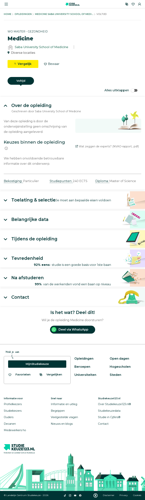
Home (7, 14)
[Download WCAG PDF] (95, 495)
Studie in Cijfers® (109, 417)
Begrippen (58, 410)
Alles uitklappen (120, 90)
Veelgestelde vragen (64, 417)
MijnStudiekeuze (37, 364)
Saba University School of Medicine (41, 47)
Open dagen (119, 358)
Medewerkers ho (15, 430)
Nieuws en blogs (62, 423)
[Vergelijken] (126, 4)
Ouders (8, 417)
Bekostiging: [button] (13, 181)
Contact (103, 423)
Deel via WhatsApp (69, 329)
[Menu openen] (6, 4)
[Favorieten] (133, 4)
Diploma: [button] (102, 181)
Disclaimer (109, 495)
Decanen (10, 423)
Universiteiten (85, 375)
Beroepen (82, 366)
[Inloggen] (139, 4)
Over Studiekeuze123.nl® (114, 404)
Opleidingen (23, 14)
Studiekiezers (13, 410)
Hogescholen (120, 366)
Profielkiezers (13, 404)
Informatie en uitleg (64, 404)
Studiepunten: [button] (61, 181)
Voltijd (20, 80)
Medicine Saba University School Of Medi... (64, 14)
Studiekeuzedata (109, 410)
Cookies (137, 495)
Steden (115, 375)
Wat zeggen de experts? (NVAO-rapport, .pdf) (107, 146)
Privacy (124, 495)
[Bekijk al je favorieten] (19, 375)
